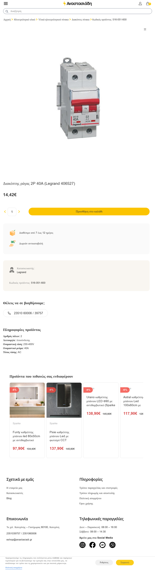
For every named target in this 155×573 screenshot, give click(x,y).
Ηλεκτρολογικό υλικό (24, 19)
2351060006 (29, 534)
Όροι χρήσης (86, 504)
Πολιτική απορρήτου (90, 499)
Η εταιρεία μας (14, 489)
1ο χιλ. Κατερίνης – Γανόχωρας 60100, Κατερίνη (32, 528)
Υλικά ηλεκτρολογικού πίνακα (53, 19)
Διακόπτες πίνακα (80, 19)
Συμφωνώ (125, 562)
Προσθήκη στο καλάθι (90, 212)
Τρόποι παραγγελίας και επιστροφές (98, 489)
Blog (9, 499)
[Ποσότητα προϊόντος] (12, 212)
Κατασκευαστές (14, 494)
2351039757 (13, 534)
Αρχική (7, 19)
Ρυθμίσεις (104, 562)
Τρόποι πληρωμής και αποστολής (97, 494)
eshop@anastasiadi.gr (19, 540)
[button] (145, 29)
